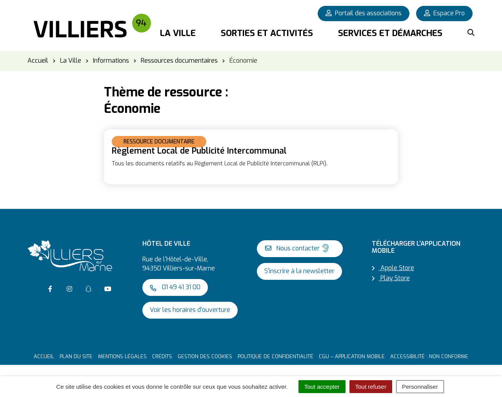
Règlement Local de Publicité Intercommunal (199, 150)
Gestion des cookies (205, 356)
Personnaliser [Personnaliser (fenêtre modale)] (420, 386)
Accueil (44, 356)
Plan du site (76, 356)
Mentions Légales (122, 356)
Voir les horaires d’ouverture (190, 310)
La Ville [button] (178, 33)
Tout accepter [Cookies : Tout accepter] (322, 386)
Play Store (391, 278)
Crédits (162, 356)
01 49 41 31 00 (175, 287)
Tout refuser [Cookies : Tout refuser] (370, 386)
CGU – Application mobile (352, 356)
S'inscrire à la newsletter (299, 271)
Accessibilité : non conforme (429, 356)
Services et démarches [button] (390, 33)
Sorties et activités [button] (267, 33)
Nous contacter (297, 248)
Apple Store (393, 268)
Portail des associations (364, 13)
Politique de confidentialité (275, 356)
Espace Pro (444, 13)
